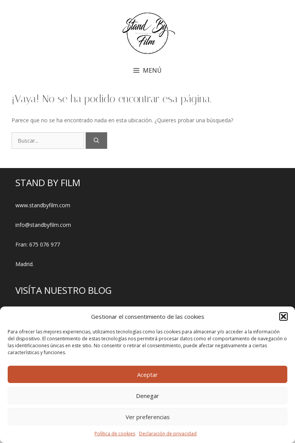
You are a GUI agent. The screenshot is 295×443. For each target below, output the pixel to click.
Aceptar (147, 374)
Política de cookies (114, 433)
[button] (283, 316)
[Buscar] (96, 140)
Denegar (147, 396)
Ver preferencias (148, 417)
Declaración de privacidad (168, 433)
